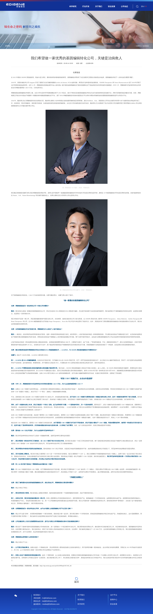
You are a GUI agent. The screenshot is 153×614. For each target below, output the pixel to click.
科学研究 (72, 6)
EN (142, 6)
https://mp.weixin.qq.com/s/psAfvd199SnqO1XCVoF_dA (56, 565)
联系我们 (81, 600)
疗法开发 (85, 6)
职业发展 (111, 6)
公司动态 (124, 6)
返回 (76, 580)
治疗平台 (113, 595)
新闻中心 (139, 46)
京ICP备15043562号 (70, 609)
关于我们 (98, 6)
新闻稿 (7, 46)
